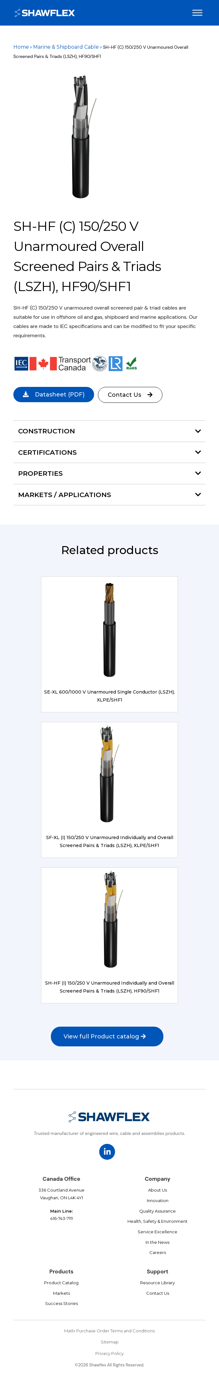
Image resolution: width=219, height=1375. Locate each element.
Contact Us (131, 394)
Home (21, 47)
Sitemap (110, 1341)
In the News (157, 1242)
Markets (61, 1293)
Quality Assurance (157, 1211)
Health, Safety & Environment (157, 1221)
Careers (157, 1252)
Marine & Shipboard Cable (66, 47)
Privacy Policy (109, 1353)
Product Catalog (61, 1282)
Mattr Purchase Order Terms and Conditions (109, 1330)
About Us (157, 1190)
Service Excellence (157, 1231)
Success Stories (61, 1303)
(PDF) (54, 394)
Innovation (157, 1200)
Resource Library (157, 1282)
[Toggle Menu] (197, 13)
